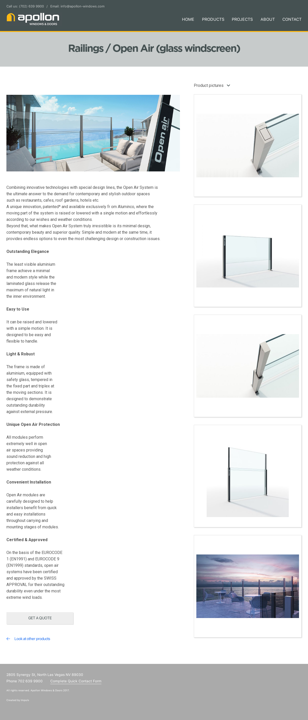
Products (213, 19)
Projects (242, 19)
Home (188, 19)
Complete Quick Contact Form (75, 681)
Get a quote (40, 618)
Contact (292, 19)
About (268, 19)
